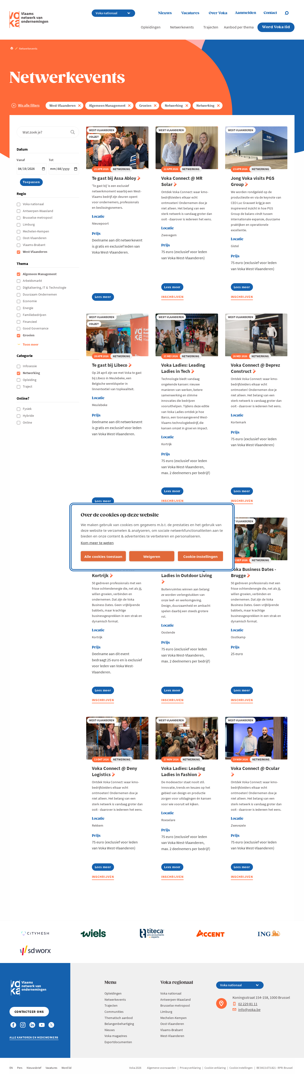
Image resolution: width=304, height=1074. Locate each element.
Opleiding (30, 380)
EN (11, 1067)
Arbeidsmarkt (33, 280)
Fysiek (27, 409)
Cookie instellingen (241, 1067)
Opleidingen (151, 27)
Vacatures (190, 13)
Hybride (29, 415)
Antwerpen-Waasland (38, 211)
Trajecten (210, 27)
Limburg (29, 224)
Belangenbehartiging (119, 1024)
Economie (30, 301)
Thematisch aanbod (118, 1018)
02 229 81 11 (245, 1003)
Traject (28, 386)
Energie (28, 308)
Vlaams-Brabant (34, 245)
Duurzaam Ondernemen (40, 294)
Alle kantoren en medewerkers (34, 1037)
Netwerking (174, 105)
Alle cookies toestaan (103, 556)
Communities (114, 1011)
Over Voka (218, 13)
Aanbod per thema (239, 27)
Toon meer (30, 344)
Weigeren (151, 556)
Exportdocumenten (118, 1042)
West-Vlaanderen (62, 105)
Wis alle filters (28, 105)
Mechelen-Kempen (36, 231)
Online (28, 422)
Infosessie (30, 366)
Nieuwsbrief (34, 1067)
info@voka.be (247, 1009)
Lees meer (103, 298)
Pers (19, 1067)
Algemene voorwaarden (161, 1067)
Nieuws (165, 13)
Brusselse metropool (38, 217)
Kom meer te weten (97, 542)
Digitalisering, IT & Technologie (45, 287)
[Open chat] (289, 13)
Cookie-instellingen (200, 556)
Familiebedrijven (35, 315)
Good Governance (36, 328)
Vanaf (21, 160)
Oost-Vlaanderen (35, 238)
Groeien (145, 105)
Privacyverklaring (190, 1067)
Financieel (30, 321)
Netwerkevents (182, 27)
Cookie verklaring (215, 1067)
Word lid (66, 1067)
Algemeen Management (107, 105)
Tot (51, 160)
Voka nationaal (34, 204)
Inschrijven (172, 297)
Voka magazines (115, 1036)
